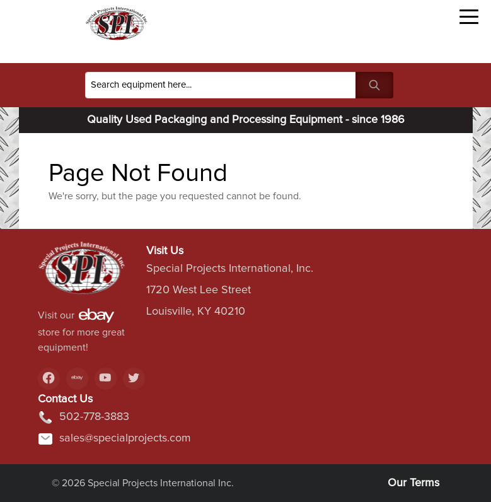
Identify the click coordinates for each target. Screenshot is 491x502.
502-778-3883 (83, 417)
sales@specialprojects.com (114, 439)
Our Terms (413, 483)
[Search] (220, 85)
